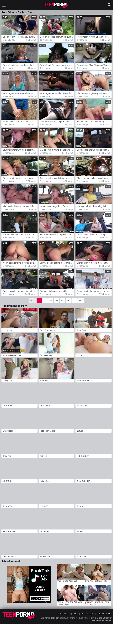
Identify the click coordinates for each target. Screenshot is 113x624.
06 (68, 301)
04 (56, 301)
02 (45, 301)
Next (81, 301)
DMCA (76, 613)
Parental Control (104, 613)
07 (74, 301)
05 (62, 301)
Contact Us (65, 613)
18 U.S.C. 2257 (88, 613)
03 (51, 301)
